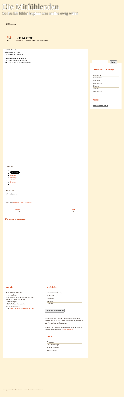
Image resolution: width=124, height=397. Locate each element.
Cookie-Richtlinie (67, 330)
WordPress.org (52, 350)
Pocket (12, 180)
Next (79, 210)
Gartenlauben (97, 78)
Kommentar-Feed (52, 347)
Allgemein (16, 202)
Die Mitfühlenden (31, 7)
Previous (12, 210)
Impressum (50, 301)
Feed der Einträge (53, 345)
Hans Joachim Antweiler (40, 40)
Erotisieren (50, 296)
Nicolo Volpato (38, 390)
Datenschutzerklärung (54, 293)
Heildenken (50, 298)
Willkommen (11, 24)
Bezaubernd (97, 75)
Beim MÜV (96, 81)
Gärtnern (95, 89)
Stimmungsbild (97, 83)
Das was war (82, 38)
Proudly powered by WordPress (12, 390)
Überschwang (97, 91)
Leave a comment (26, 202)
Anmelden (50, 342)
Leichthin (50, 304)
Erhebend (96, 86)
